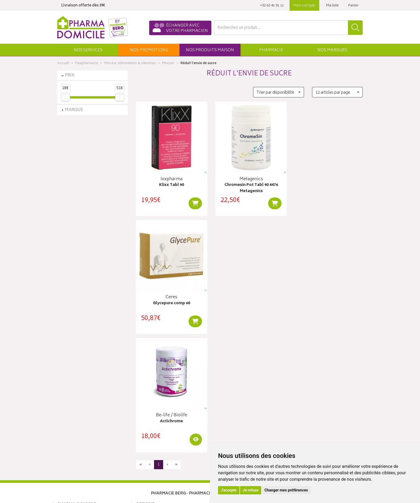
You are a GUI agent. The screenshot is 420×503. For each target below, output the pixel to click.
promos (149, 50)
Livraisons (300, 399)
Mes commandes (228, 405)
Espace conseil (149, 418)
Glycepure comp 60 (327, 184)
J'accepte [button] (229, 490)
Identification (225, 393)
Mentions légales (150, 449)
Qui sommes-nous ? (75, 393)
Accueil (63, 63)
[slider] (65, 97)
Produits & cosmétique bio (158, 411)
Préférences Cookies (153, 468)
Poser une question (74, 399)
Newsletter (145, 424)
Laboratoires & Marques (156, 399)
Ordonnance (146, 430)
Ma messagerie (226, 424)
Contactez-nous (71, 405)
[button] (87, 50)
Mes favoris (223, 418)
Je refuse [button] (250, 490)
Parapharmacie (86, 63)
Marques (332, 50)
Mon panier (223, 411)
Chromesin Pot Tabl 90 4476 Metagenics (249, 187)
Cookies (143, 461)
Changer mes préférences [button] (286, 490)
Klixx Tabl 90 (170, 184)
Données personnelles (155, 455)
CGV (139, 443)
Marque (74, 110)
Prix (69, 75)
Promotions (146, 405)
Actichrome (170, 301)
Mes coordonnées (229, 399)
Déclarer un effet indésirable (159, 436)
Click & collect (304, 393)
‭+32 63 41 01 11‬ (272, 6)
